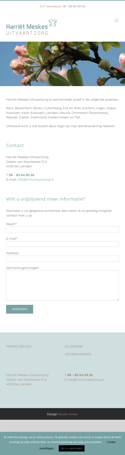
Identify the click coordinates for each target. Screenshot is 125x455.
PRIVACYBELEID (19, 346)
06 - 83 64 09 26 (73, 6)
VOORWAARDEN (78, 354)
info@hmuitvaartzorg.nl (35, 179)
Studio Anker (68, 414)
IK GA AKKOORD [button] (71, 448)
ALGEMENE (74, 346)
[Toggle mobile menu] (117, 20)
